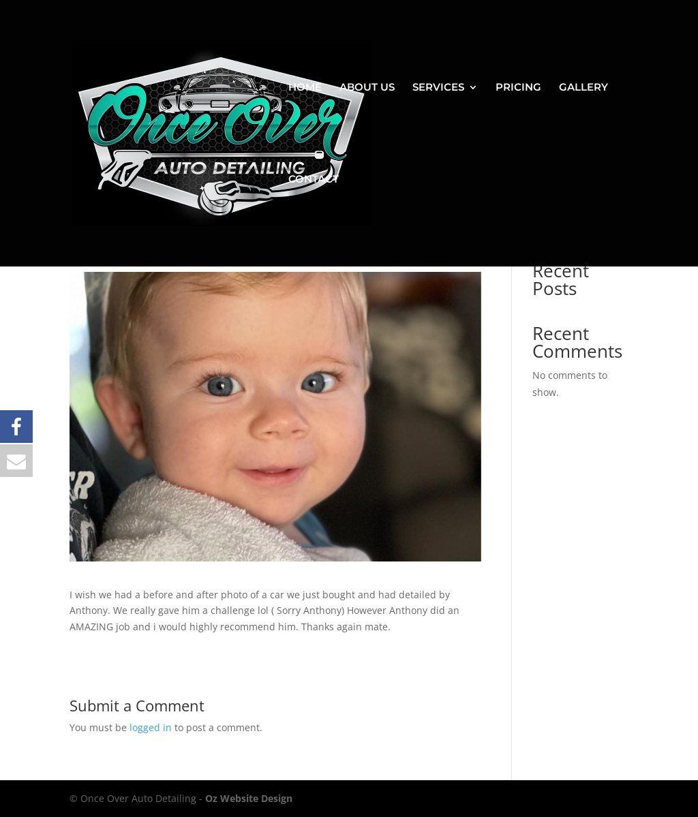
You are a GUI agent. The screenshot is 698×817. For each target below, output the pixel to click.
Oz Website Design (248, 798)
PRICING (518, 87)
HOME (305, 87)
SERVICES (438, 87)
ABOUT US (367, 87)
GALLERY (583, 87)
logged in (151, 727)
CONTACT (313, 179)
